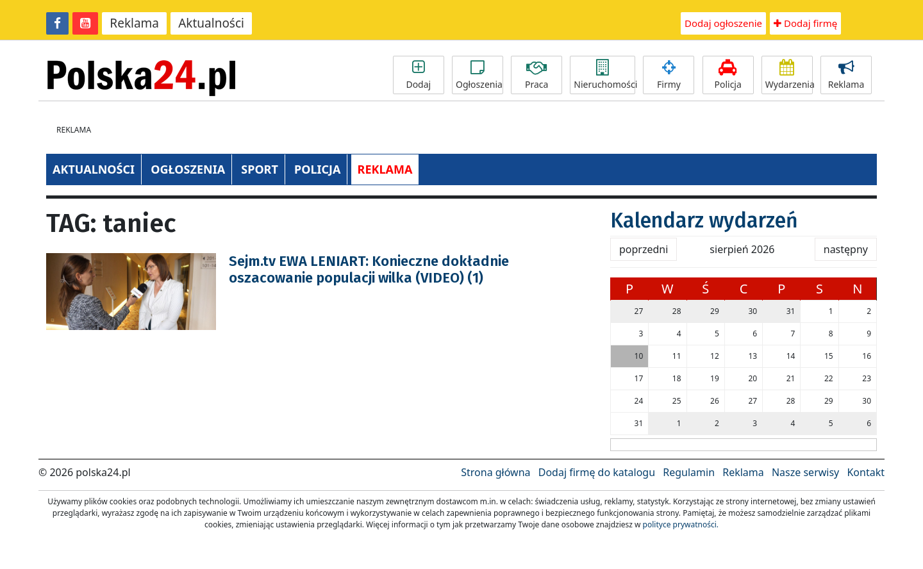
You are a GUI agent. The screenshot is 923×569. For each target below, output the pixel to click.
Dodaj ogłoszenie (723, 23)
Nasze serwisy (805, 472)
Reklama (134, 23)
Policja (728, 75)
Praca (536, 75)
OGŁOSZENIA (188, 169)
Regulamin (689, 472)
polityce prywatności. (681, 524)
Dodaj (418, 75)
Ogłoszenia (479, 75)
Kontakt (866, 472)
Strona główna (495, 472)
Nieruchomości (604, 75)
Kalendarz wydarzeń (704, 220)
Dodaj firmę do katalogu (596, 472)
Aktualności (211, 23)
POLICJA (317, 169)
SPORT (259, 169)
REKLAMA (385, 169)
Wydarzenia (789, 75)
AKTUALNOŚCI (94, 169)
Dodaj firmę (805, 23)
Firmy (668, 75)
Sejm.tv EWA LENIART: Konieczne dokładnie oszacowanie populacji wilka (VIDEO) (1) (369, 269)
